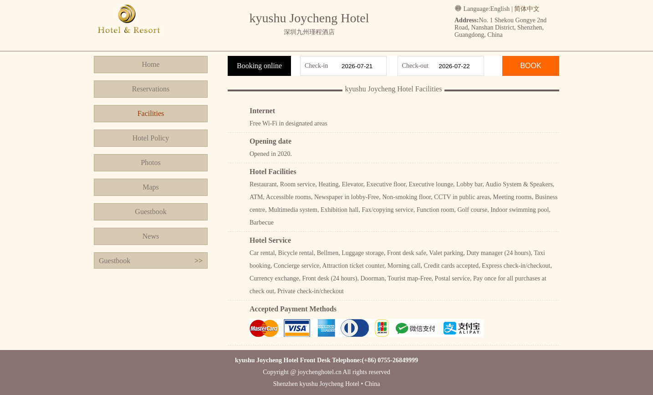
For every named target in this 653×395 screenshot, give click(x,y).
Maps (151, 187)
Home (150, 64)
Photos (151, 162)
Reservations (151, 89)
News (151, 236)
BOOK (530, 66)
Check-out (415, 65)
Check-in (316, 65)
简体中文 (527, 8)
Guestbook (150, 211)
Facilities (151, 113)
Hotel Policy (151, 138)
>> (198, 261)
